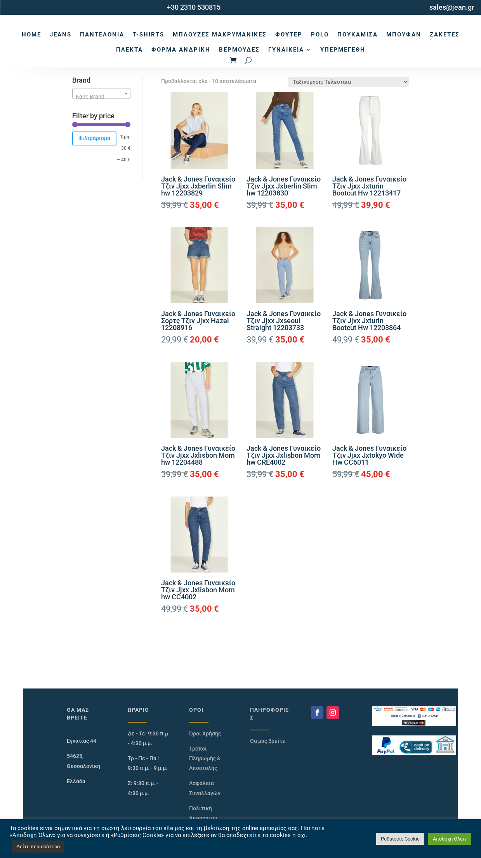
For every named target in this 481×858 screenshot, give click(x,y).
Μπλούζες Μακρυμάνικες (220, 34)
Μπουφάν (403, 34)
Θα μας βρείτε (267, 741)
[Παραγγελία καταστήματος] (348, 82)
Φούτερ (288, 34)
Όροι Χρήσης (205, 733)
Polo (320, 34)
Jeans (60, 34)
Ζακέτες (445, 34)
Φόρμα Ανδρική (180, 49)
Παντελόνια (102, 34)
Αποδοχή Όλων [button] (450, 839)
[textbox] (101, 96)
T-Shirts (148, 34)
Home (31, 34)
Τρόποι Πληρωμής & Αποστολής (205, 758)
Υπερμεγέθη (342, 49)
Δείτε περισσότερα (38, 846)
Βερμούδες (239, 49)
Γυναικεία (286, 49)
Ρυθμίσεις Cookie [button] (400, 839)
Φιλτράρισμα (94, 138)
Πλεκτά (129, 49)
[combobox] (101, 93)
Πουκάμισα (357, 34)
